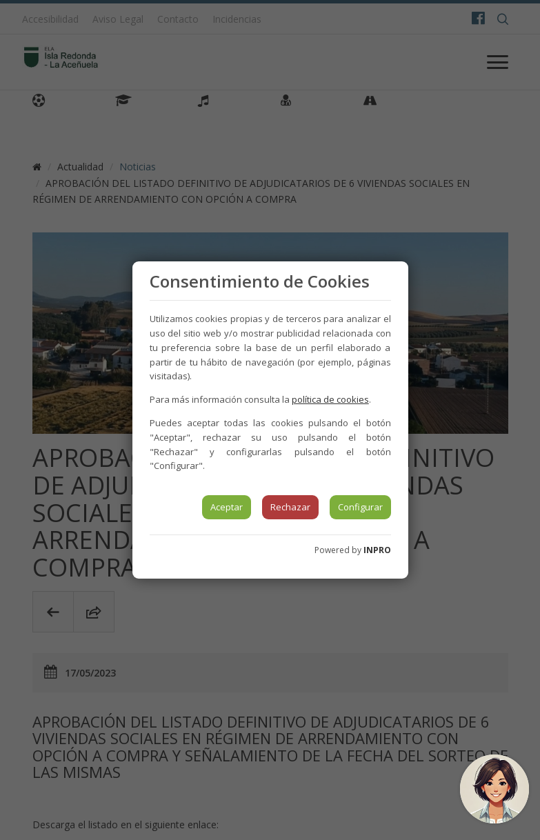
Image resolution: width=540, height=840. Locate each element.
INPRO (377, 550)
